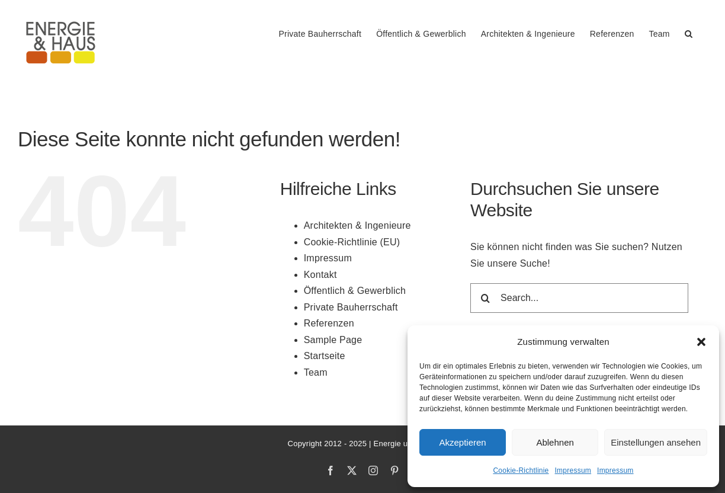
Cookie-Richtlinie (520, 470)
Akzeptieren (462, 442)
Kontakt (320, 275)
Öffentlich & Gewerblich (355, 291)
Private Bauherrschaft (351, 307)
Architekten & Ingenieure (357, 225)
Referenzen (329, 323)
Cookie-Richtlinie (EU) (352, 242)
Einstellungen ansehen (656, 442)
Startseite (324, 356)
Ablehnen (554, 442)
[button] (701, 342)
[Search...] (579, 298)
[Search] (485, 298)
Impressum (573, 470)
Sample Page (333, 340)
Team (316, 372)
